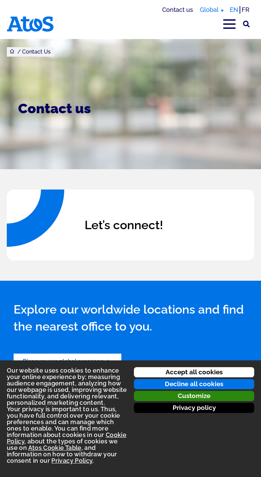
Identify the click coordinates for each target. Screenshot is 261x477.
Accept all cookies (194, 372)
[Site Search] (246, 24)
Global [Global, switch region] (209, 9)
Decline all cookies (194, 383)
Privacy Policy (71, 460)
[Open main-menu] (229, 24)
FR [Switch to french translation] (245, 9)
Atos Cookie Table (55, 447)
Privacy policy (194, 407)
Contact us (177, 9)
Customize (194, 395)
